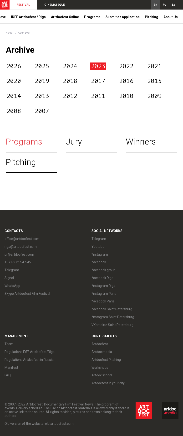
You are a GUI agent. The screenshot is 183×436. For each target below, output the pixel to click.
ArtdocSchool (102, 375)
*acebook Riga (102, 278)
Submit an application (123, 17)
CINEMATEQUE (54, 4)
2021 (154, 66)
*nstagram (100, 254)
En (155, 4)
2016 (126, 81)
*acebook (99, 262)
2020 (14, 81)
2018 (70, 81)
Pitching (151, 17)
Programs (92, 17)
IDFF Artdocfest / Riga (28, 17)
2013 (42, 96)
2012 (70, 96)
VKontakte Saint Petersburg (112, 325)
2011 (98, 96)
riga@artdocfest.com (21, 247)
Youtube (98, 247)
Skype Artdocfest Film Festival (27, 294)
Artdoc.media (102, 352)
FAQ (8, 375)
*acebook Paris (103, 301)
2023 (98, 66)
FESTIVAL (23, 4)
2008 (14, 111)
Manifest (11, 367)
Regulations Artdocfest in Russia (29, 360)
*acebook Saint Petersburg (112, 309)
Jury (74, 142)
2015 (154, 81)
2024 (70, 66)
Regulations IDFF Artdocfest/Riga (30, 352)
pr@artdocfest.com (19, 254)
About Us (170, 17)
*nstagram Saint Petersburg (113, 317)
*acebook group (104, 270)
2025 (42, 66)
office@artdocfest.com (22, 239)
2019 (42, 81)
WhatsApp (12, 286)
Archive (24, 32)
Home (9, 32)
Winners (141, 142)
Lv (173, 4)
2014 (14, 96)
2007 (42, 111)
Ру (164, 4)
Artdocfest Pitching (106, 360)
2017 (98, 81)
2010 (126, 96)
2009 (154, 96)
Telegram (12, 270)
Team (9, 344)
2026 (14, 66)
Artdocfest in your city (108, 383)
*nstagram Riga (103, 286)
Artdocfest (100, 344)
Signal (9, 278)
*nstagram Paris (104, 294)
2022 (126, 66)
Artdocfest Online (65, 17)
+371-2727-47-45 (18, 262)
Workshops (100, 367)
